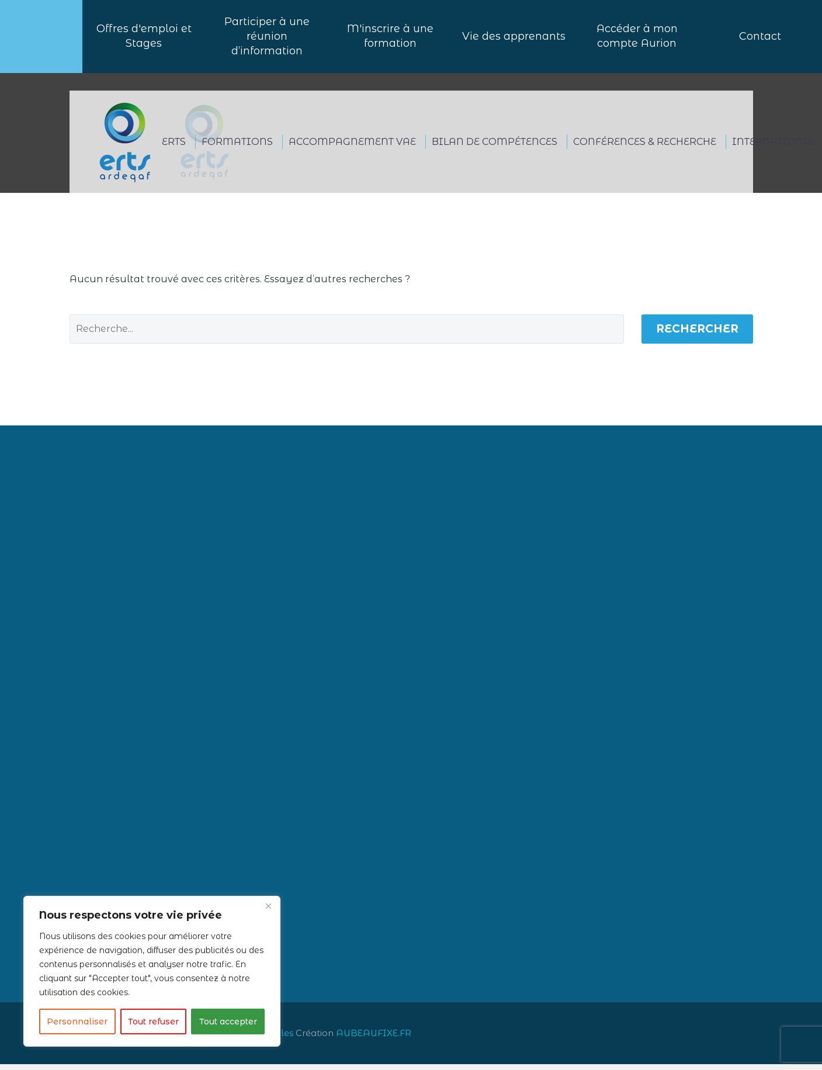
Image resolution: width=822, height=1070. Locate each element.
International (774, 147)
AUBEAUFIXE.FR (373, 1039)
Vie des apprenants (514, 39)
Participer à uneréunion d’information (267, 39)
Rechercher (697, 334)
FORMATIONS (237, 147)
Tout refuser (153, 1021)
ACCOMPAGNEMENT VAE (352, 147)
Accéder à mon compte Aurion (637, 39)
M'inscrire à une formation (390, 39)
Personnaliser (77, 1021)
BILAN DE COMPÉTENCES (494, 147)
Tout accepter (228, 1021)
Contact (760, 39)
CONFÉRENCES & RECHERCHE (644, 147)
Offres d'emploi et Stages (144, 39)
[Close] (268, 906)
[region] (151, 971)
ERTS (174, 147)
